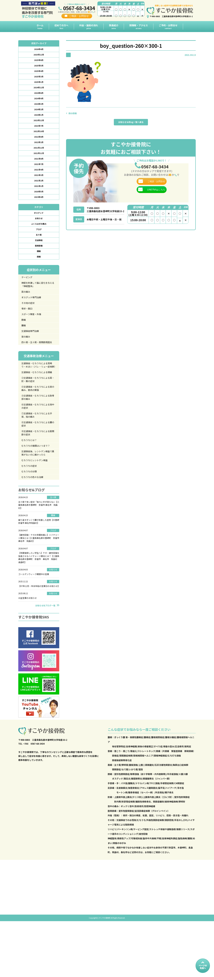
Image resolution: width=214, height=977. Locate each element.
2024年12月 (39, 90)
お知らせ (38, 230)
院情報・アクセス (138, 27)
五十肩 (38, 248)
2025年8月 (39, 61)
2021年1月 (39, 196)
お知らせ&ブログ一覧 (45, 653)
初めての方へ (61, 27)
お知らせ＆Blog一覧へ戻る (130, 123)
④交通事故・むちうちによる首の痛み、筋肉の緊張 (38, 422)
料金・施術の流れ (88, 27)
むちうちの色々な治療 (34, 518)
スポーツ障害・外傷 (33, 332)
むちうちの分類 (30, 512)
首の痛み (27, 356)
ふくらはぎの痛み (38, 236)
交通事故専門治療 (31, 350)
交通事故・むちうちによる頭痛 (38, 403)
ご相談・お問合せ (79, 16)
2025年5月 (39, 67)
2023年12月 (39, 126)
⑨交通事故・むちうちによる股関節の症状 (38, 471)
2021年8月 (39, 167)
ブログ (38, 242)
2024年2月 (39, 114)
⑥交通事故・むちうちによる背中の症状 (38, 441)
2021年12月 (39, 155)
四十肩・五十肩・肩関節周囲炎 (38, 364)
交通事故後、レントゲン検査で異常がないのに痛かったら (38, 492)
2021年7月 (39, 173)
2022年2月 (39, 149)
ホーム (40, 27)
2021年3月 (39, 184)
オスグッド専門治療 (33, 314)
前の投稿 (73, 113)
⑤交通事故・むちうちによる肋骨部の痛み (38, 432)
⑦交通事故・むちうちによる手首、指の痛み (38, 451)
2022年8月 (39, 143)
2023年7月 (39, 131)
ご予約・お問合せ (168, 27)
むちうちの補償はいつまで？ (38, 485)
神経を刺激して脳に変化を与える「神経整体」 (38, 300)
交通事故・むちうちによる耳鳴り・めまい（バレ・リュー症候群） (38, 391)
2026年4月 (39, 49)
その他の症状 (29, 320)
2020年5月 (39, 202)
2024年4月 (39, 102)
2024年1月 (39, 120)
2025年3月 (39, 78)
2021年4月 (39, 179)
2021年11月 (39, 161)
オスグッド (38, 224)
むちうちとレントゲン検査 (36, 500)
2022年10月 (39, 137)
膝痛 (39, 271)
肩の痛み (27, 308)
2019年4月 (39, 208)
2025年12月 (39, 55)
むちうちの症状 (30, 506)
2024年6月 (39, 96)
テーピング (28, 292)
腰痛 (39, 265)
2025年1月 (39, 84)
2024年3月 (39, 108)
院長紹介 (113, 27)
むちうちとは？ (30, 479)
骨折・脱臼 (28, 326)
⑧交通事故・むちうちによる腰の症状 (38, 461)
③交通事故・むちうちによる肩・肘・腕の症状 (38, 412)
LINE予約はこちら (156, 197)
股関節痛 (38, 260)
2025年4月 (39, 73)
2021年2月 (39, 190)
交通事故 (38, 254)
